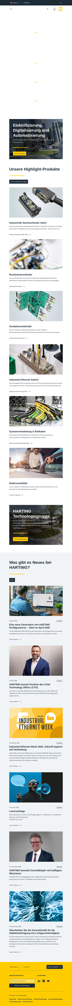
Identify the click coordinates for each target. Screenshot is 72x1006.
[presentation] (25, 3)
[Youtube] (48, 981)
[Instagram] (44, 981)
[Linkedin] (39, 981)
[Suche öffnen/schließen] (47, 9)
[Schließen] (61, 3)
